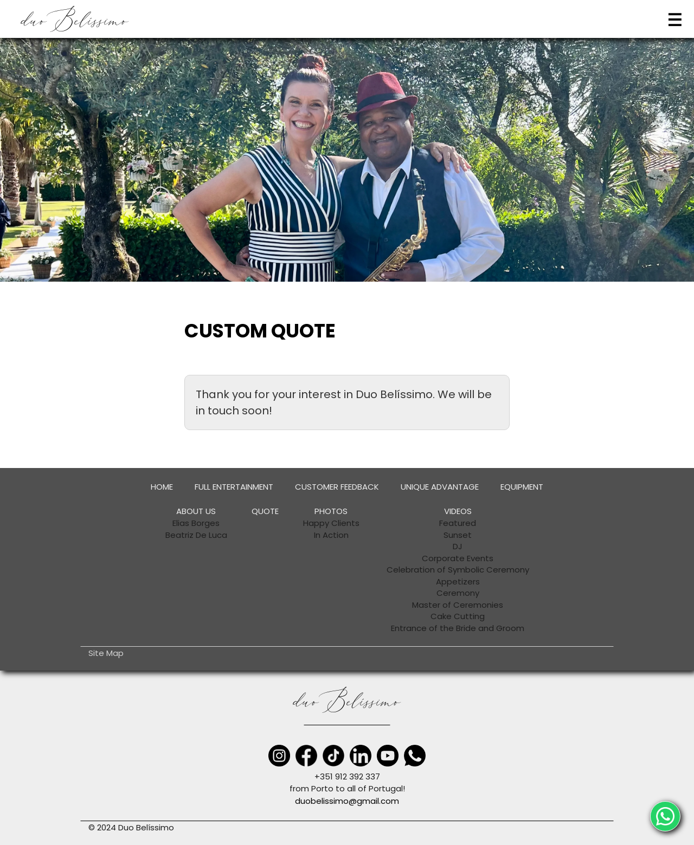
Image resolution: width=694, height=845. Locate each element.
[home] (75, 19)
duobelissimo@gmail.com (347, 801)
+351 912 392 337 (347, 776)
